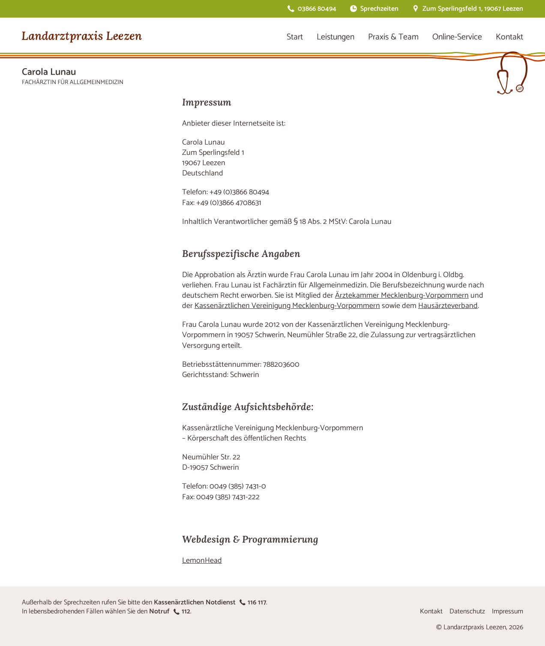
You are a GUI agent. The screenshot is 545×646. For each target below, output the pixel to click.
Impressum (507, 611)
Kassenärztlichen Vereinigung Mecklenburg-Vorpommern (287, 305)
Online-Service (457, 37)
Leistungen (335, 37)
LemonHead (202, 560)
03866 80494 (317, 9)
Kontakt (509, 37)
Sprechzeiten (379, 9)
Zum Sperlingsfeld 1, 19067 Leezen (472, 9)
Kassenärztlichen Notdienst (210, 602)
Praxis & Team (393, 37)
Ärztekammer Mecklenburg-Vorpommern (402, 295)
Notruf (169, 611)
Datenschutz (467, 611)
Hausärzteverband (448, 305)
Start (295, 37)
